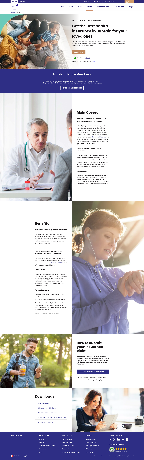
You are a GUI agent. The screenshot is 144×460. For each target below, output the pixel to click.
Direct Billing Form (68, 446)
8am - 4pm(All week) (92, 446)
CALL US (86, 2)
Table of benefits (56, 263)
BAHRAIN (16, 456)
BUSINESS (22, 2)
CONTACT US (109, 2)
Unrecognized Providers (45, 422)
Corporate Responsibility (47, 446)
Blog (40, 452)
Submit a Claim (67, 439)
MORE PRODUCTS (103, 7)
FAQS (131, 7)
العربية (120, 2)
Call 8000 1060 (91, 439)
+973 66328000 (91, 442)
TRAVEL (71, 7)
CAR (62, 7)
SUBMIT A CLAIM (119, 7)
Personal (13, 12)
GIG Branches (90, 452)
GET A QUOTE (78, 52)
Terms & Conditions (99, 456)
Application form (43, 403)
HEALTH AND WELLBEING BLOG (72, 88)
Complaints (66, 449)
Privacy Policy (109, 456)
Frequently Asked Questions (71, 452)
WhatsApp (88, 58)
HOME (80, 7)
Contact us (90, 449)
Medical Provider (67, 442)
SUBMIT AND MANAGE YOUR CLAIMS (93, 372)
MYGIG (129, 2)
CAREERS (97, 2)
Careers (42, 442)
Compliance (42, 449)
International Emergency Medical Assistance (52, 417)
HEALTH (89, 7)
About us (41, 439)
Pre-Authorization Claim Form (47, 413)
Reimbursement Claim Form (47, 408)
